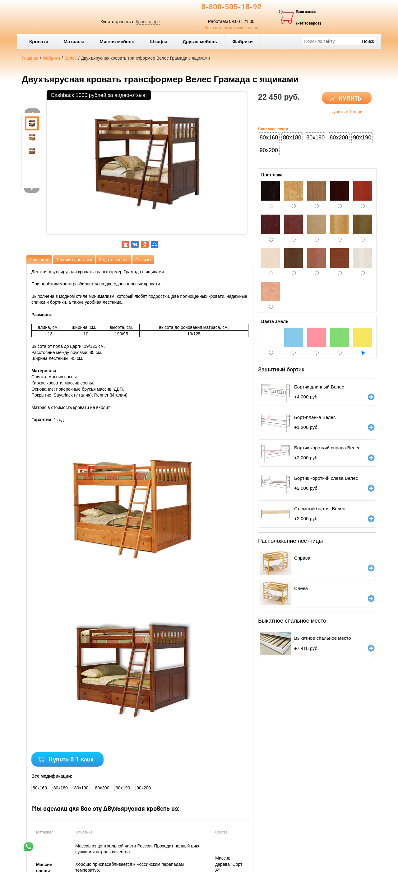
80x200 (102, 787)
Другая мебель (202, 41)
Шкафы (158, 41)
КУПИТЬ (350, 99)
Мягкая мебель (119, 41)
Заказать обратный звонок (231, 27)
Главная (30, 58)
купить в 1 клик (346, 111)
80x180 (60, 787)
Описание (39, 259)
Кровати (41, 41)
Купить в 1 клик (71, 760)
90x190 (123, 787)
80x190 (81, 787)
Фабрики (244, 41)
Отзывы (143, 259)
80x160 (40, 787)
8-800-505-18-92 (231, 7)
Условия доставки (74, 259)
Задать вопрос (113, 259)
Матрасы (73, 41)
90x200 (144, 787)
